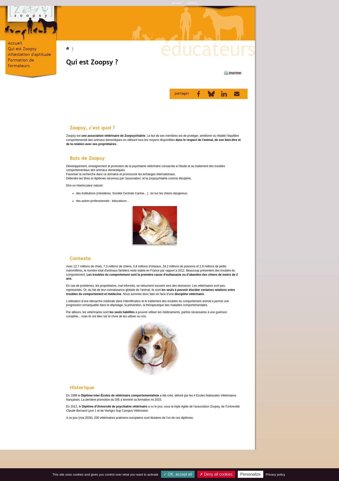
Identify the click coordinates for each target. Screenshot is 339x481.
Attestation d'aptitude (29, 54)
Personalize (250, 474)
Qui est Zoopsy (22, 48)
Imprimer (232, 72)
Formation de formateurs (21, 62)
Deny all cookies (216, 474)
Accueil (176, 3)
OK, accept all (177, 474)
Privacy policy (275, 474)
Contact (192, 3)
